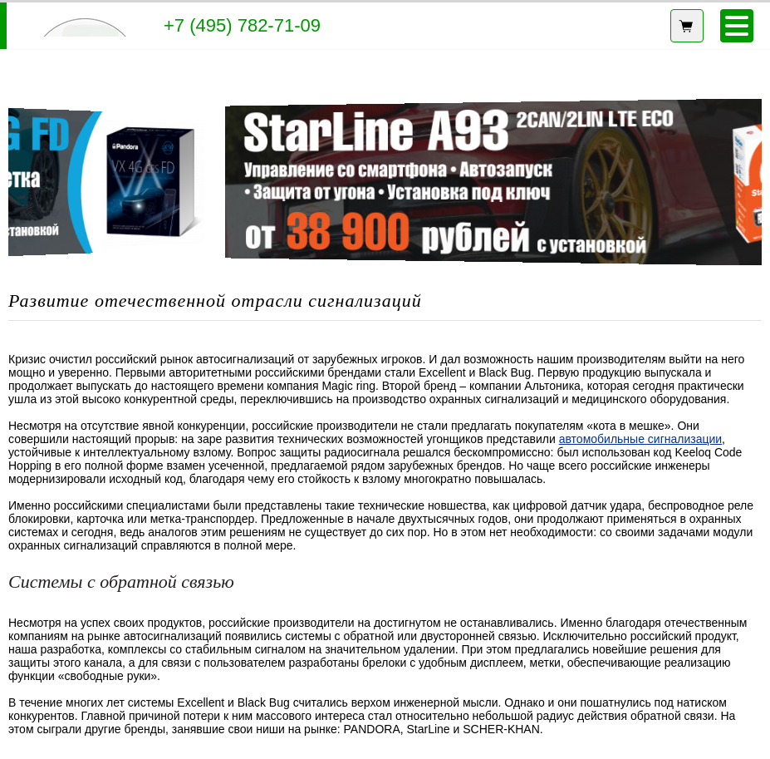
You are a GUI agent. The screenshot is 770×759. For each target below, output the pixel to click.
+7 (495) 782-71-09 (242, 25)
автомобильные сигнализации (640, 439)
